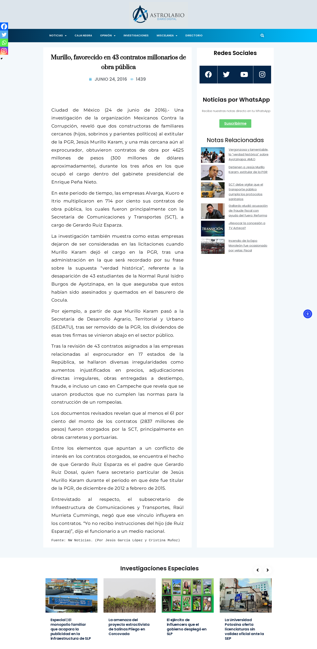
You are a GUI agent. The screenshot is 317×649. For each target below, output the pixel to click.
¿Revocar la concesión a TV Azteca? (247, 225)
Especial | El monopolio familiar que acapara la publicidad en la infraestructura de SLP (71, 629)
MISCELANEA (167, 35)
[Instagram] (4, 51)
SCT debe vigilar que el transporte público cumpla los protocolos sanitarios (246, 191)
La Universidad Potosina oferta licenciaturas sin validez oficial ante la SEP (244, 629)
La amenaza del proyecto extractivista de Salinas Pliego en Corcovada (129, 626)
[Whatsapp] (4, 43)
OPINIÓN (107, 35)
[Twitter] (4, 35)
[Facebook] (4, 26)
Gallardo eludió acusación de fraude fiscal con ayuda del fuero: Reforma (248, 210)
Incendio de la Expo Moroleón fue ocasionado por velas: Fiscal (248, 245)
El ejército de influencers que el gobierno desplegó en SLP (187, 626)
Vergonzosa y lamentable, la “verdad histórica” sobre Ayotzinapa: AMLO (248, 154)
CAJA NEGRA (83, 35)
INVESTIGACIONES (136, 35)
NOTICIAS (58, 35)
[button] (262, 35)
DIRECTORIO (194, 35)
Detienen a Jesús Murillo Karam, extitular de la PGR (248, 169)
